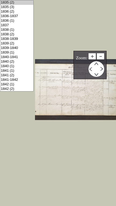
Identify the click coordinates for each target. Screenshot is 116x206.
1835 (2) (16, 2)
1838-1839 (16, 39)
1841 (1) (16, 70)
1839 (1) (16, 52)
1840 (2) (16, 61)
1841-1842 (16, 80)
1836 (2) (16, 11)
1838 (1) (16, 30)
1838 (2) (16, 34)
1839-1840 (16, 48)
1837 (16, 25)
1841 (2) (16, 75)
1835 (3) (16, 7)
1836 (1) (16, 20)
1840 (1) (16, 66)
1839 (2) (16, 43)
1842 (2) (16, 89)
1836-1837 (16, 16)
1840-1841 (16, 57)
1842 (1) (16, 84)
